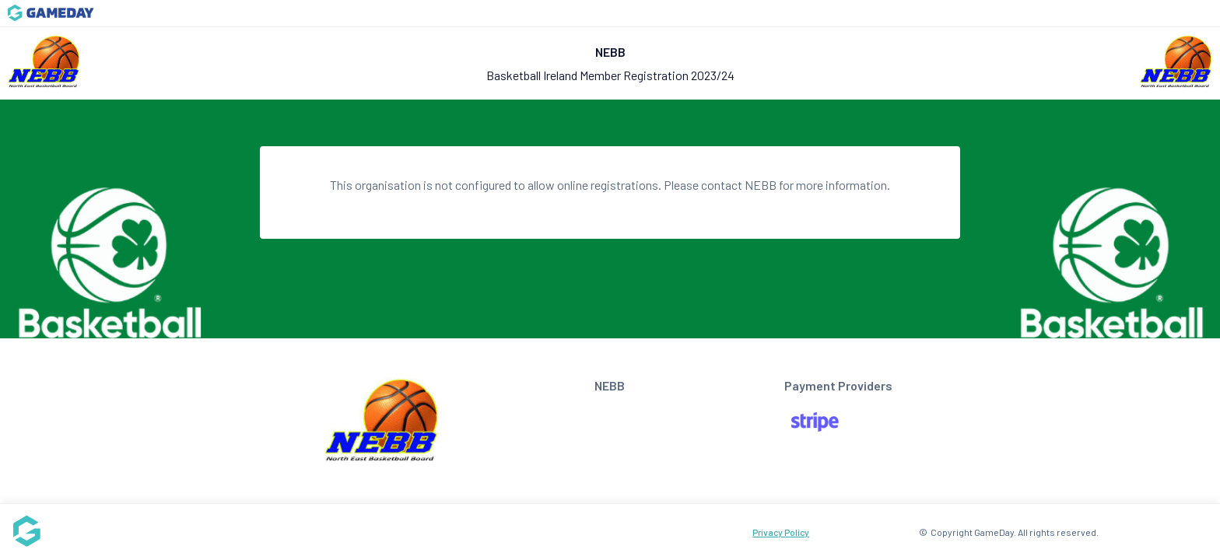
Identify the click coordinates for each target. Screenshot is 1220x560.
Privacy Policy (780, 532)
